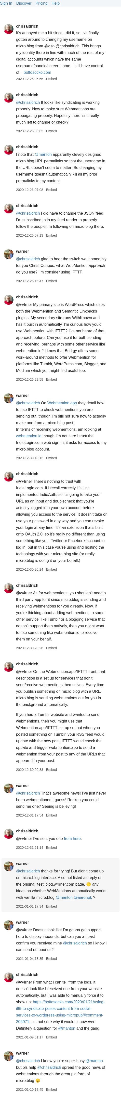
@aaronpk (83, 897)
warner (22, 251)
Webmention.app (62, 403)
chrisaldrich (27, 26)
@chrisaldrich (28, 102)
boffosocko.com (37, 72)
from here (72, 839)
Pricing (42, 3)
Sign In (6, 3)
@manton (43, 154)
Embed (51, 79)
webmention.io (28, 436)
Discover (23, 3)
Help (56, 3)
